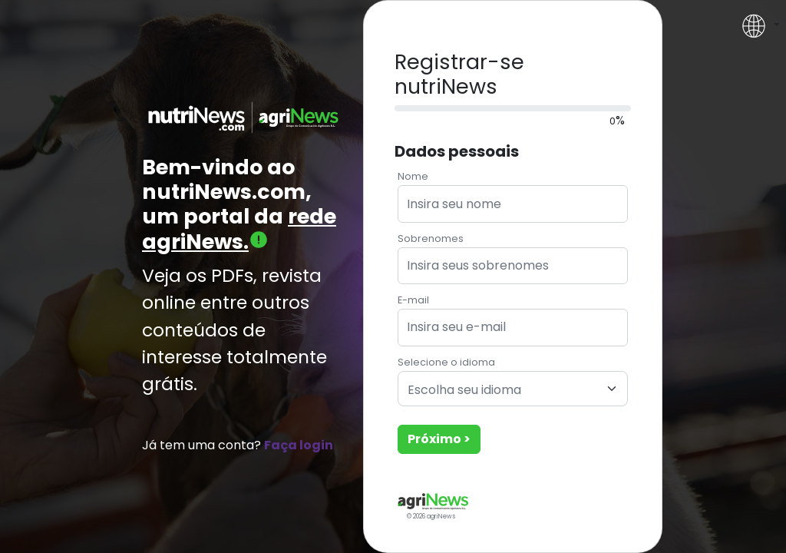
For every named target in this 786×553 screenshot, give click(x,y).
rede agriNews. (239, 228)
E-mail (413, 299)
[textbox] (503, 390)
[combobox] (513, 388)
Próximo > (439, 439)
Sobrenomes (431, 238)
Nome (413, 176)
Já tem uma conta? (237, 445)
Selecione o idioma (446, 362)
